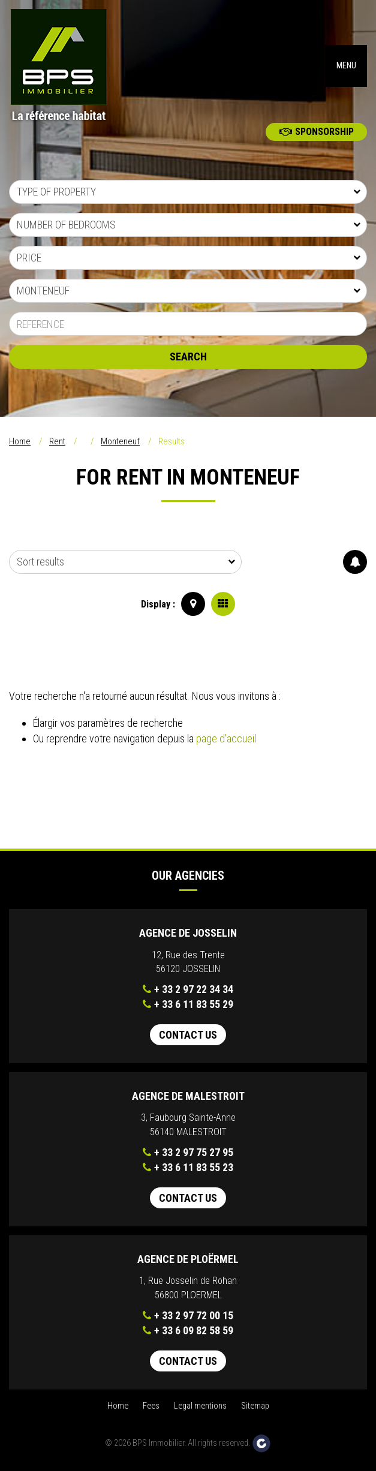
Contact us (188, 1034)
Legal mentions (200, 1406)
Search (188, 356)
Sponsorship (316, 131)
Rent (57, 441)
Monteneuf (120, 441)
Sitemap (255, 1406)
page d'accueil (226, 738)
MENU (346, 66)
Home (20, 441)
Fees (151, 1406)
